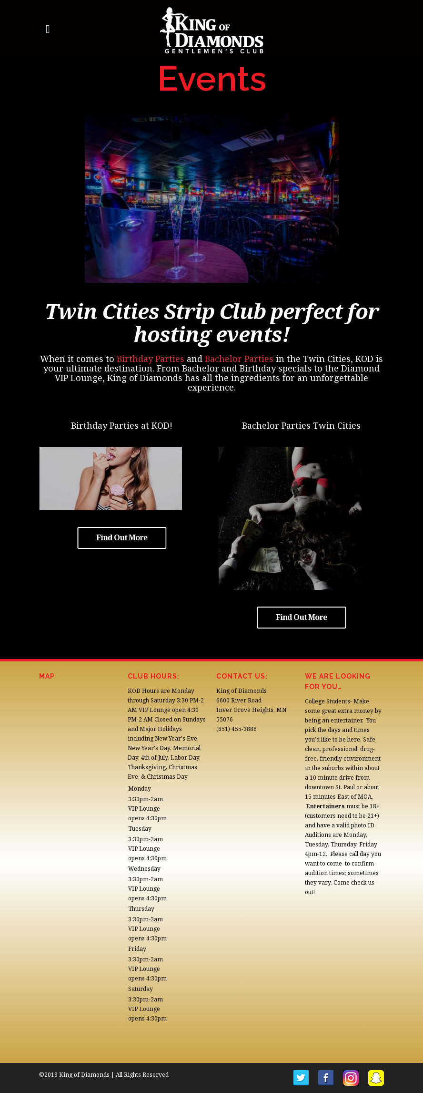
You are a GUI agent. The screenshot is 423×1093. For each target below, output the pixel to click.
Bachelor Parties (239, 358)
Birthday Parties (150, 358)
